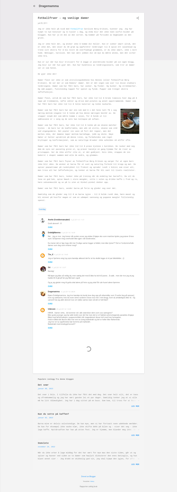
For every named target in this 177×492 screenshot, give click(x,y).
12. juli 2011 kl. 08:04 (68, 292)
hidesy (92, 481)
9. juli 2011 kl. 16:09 (68, 233)
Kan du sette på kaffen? (53, 414)
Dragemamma (49, 6)
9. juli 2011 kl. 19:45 (61, 255)
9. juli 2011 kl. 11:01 (77, 220)
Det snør (43, 385)
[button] (137, 18)
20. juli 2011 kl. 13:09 (63, 309)
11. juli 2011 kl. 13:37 (58, 267)
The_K (50, 254)
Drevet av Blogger (88, 476)
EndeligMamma (54, 232)
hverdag (42, 209)
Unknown (51, 309)
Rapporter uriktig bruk (88, 486)
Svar (50, 227)
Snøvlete (43, 443)
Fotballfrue (77, 29)
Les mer (135, 406)
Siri (49, 267)
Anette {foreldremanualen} (59, 220)
